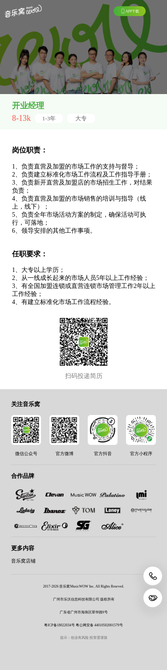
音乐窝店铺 (23, 561)
